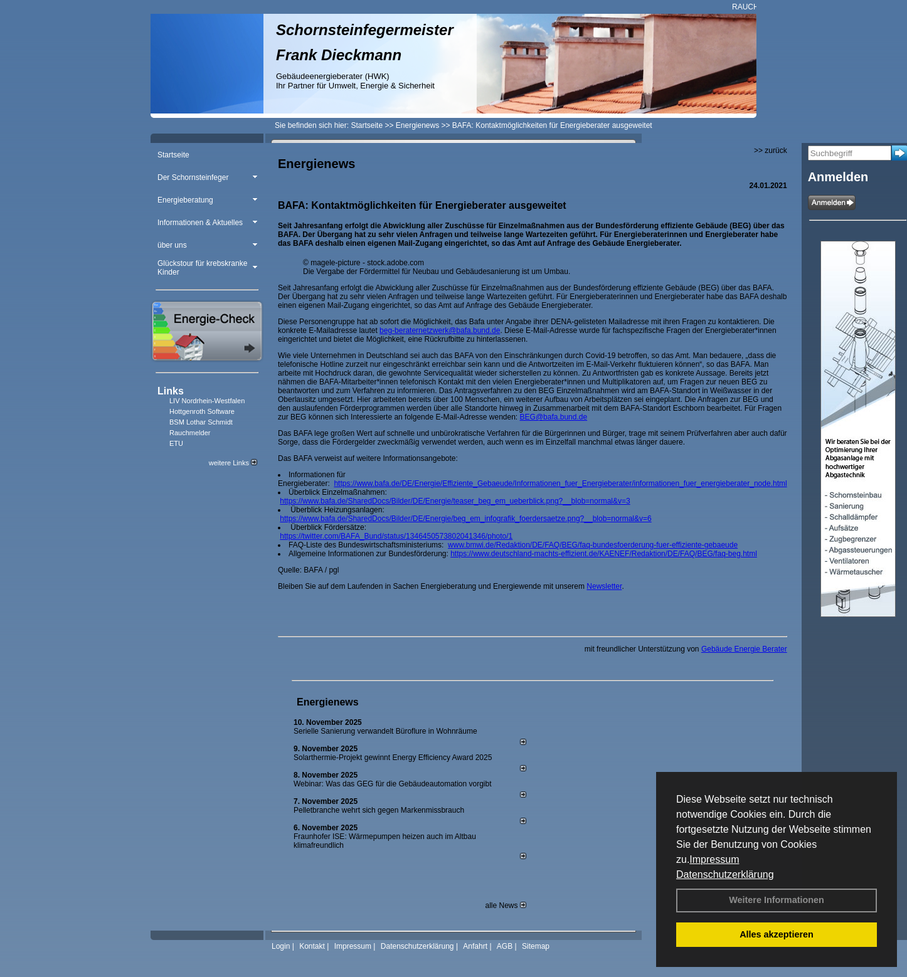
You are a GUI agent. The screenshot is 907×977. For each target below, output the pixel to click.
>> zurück (770, 150)
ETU (176, 443)
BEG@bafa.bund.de (554, 417)
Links (170, 391)
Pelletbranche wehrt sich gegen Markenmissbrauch (379, 810)
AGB (504, 946)
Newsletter (604, 586)
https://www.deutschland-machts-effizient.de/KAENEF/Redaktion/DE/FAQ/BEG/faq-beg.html (603, 553)
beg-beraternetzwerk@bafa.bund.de (439, 330)
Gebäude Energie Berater (744, 649)
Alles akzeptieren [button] (777, 934)
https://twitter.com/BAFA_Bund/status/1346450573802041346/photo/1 (396, 536)
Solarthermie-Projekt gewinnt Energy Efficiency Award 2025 (393, 757)
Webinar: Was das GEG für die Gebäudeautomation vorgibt (393, 783)
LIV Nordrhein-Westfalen (207, 400)
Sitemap (535, 946)
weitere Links (233, 463)
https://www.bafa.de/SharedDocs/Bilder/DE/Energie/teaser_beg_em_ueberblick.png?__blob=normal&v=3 (455, 501)
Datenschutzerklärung (725, 874)
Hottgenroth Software (202, 411)
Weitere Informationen (776, 900)
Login (281, 946)
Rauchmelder (189, 432)
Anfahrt (475, 946)
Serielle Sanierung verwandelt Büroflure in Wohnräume (385, 731)
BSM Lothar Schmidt (201, 422)
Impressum (714, 859)
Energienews (328, 702)
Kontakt (312, 946)
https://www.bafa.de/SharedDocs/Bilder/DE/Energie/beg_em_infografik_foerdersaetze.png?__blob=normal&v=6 (465, 518)
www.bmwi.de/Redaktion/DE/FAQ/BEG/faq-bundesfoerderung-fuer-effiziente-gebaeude (593, 545)
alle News (505, 905)
